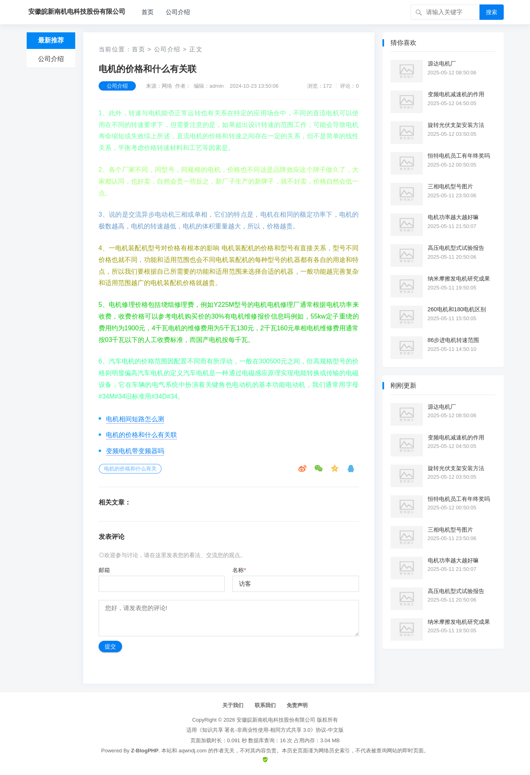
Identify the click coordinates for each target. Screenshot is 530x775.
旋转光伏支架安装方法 (456, 125)
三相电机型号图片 (450, 186)
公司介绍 (178, 11)
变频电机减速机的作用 (456, 94)
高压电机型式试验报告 (456, 248)
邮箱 (104, 570)
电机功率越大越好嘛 (453, 217)
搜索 (491, 12)
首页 (147, 11)
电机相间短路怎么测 (135, 419)
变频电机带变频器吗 (135, 451)
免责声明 (297, 705)
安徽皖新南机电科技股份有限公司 (275, 720)
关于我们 (232, 705)
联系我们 (265, 705)
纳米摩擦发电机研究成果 (459, 278)
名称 (239, 570)
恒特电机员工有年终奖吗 (459, 155)
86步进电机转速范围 (453, 340)
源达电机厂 (442, 63)
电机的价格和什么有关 (130, 469)
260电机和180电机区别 (457, 309)
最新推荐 (51, 40)
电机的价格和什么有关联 (141, 434)
